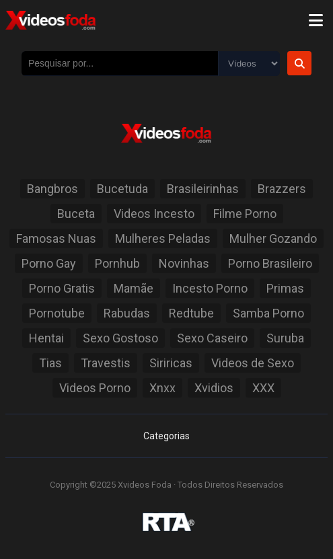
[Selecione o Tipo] (249, 63)
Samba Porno (268, 313)
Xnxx (162, 388)
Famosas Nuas (56, 238)
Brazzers (282, 189)
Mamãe (133, 288)
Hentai (46, 338)
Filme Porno (244, 214)
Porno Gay (49, 263)
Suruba (285, 338)
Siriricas (170, 363)
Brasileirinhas (203, 189)
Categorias (166, 436)
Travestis (106, 363)
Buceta (76, 214)
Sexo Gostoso (120, 338)
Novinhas (184, 263)
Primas (285, 288)
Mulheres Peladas (163, 238)
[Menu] (315, 20)
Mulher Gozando (273, 238)
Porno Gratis (62, 288)
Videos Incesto (154, 214)
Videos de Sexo (252, 363)
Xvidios (213, 388)
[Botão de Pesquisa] (299, 63)
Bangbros (52, 189)
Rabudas (127, 313)
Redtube (191, 313)
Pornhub (117, 263)
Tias (50, 363)
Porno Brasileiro (270, 263)
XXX (263, 388)
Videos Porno (95, 388)
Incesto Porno (210, 288)
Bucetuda (122, 189)
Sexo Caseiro (212, 338)
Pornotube (57, 313)
